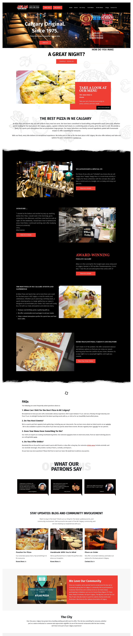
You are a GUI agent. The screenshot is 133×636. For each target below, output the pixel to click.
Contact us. (77, 138)
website (108, 424)
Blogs (107, 7)
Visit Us (45, 42)
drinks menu (91, 445)
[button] (83, 7)
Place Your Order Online (85, 361)
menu (69, 435)
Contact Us (114, 7)
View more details (104, 107)
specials (95, 426)
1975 (111, 124)
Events (76, 7)
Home (70, 7)
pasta (35, 437)
